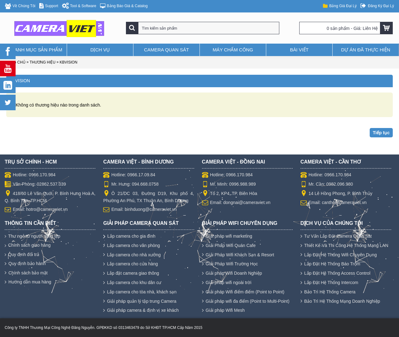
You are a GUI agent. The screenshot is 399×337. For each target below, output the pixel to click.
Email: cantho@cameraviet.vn (333, 203)
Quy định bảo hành (25, 264)
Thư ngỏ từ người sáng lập (32, 236)
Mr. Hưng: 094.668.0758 (130, 184)
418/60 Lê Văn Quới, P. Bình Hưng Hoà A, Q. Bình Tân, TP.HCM (50, 196)
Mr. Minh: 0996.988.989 (229, 184)
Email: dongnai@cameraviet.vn (236, 203)
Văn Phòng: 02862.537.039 (35, 184)
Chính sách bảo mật (26, 273)
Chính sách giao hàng (27, 245)
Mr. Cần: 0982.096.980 (326, 184)
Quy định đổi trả (22, 254)
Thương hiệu (42, 62)
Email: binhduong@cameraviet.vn (140, 209)
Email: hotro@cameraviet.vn (36, 209)
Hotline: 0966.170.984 (30, 175)
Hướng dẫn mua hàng (28, 282)
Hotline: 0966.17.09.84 (129, 175)
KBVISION (68, 62)
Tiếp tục (381, 132)
